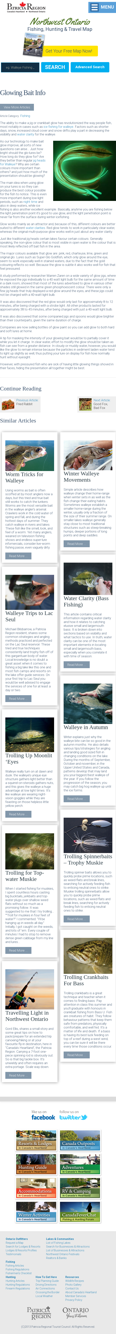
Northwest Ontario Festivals (62, 1254)
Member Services (75, 1296)
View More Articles (17, 107)
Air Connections (45, 1288)
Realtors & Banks (56, 1258)
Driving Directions (46, 1284)
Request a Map (14, 1242)
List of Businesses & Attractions (65, 1250)
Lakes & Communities (60, 1238)
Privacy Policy (73, 1299)
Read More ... (18, 556)
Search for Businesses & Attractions (68, 1246)
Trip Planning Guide (47, 1280)
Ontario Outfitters (17, 1238)
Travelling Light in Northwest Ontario (29, 995)
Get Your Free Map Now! (69, 51)
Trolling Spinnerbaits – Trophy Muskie (88, 842)
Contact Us (72, 1288)
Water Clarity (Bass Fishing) (88, 585)
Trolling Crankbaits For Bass (88, 962)
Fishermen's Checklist (19, 1273)
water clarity (26, 134)
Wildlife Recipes (74, 1280)
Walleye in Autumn (88, 707)
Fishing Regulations (17, 1269)
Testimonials (13, 1254)
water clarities (35, 228)
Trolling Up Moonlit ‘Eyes (29, 741)
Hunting (11, 1277)
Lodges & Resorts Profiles (21, 1250)
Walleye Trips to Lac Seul (29, 598)
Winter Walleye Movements (88, 461)
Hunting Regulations (18, 1284)
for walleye (65, 127)
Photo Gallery (73, 1284)
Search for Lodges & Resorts (23, 1246)
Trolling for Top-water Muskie (29, 857)
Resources (72, 1277)
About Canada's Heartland (81, 1292)
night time (30, 202)
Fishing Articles (15, 1265)
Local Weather (44, 1296)
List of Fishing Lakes (58, 1242)
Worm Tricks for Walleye (29, 462)
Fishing (25, 116)
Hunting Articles (15, 1280)
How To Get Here (46, 1277)
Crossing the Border (48, 1292)
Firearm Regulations (18, 1288)
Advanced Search (90, 67)
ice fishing (51, 127)
